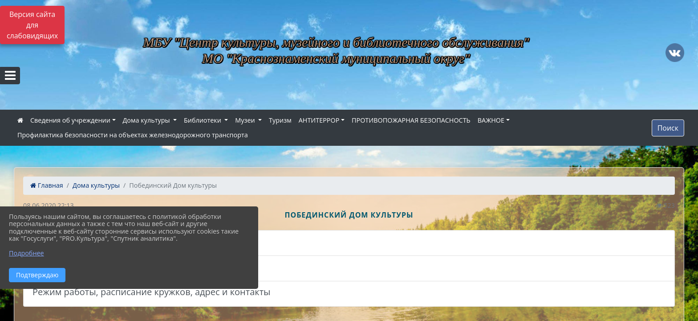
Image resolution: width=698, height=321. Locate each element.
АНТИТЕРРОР (319, 120)
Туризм (280, 120)
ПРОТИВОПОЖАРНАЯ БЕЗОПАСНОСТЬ (411, 120)
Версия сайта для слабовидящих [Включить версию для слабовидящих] (32, 25)
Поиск (667, 128)
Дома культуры (147, 120)
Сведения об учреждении (70, 120)
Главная (46, 185)
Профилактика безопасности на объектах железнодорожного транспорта (132, 135)
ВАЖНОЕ (491, 120)
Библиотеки (203, 120)
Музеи (245, 120)
